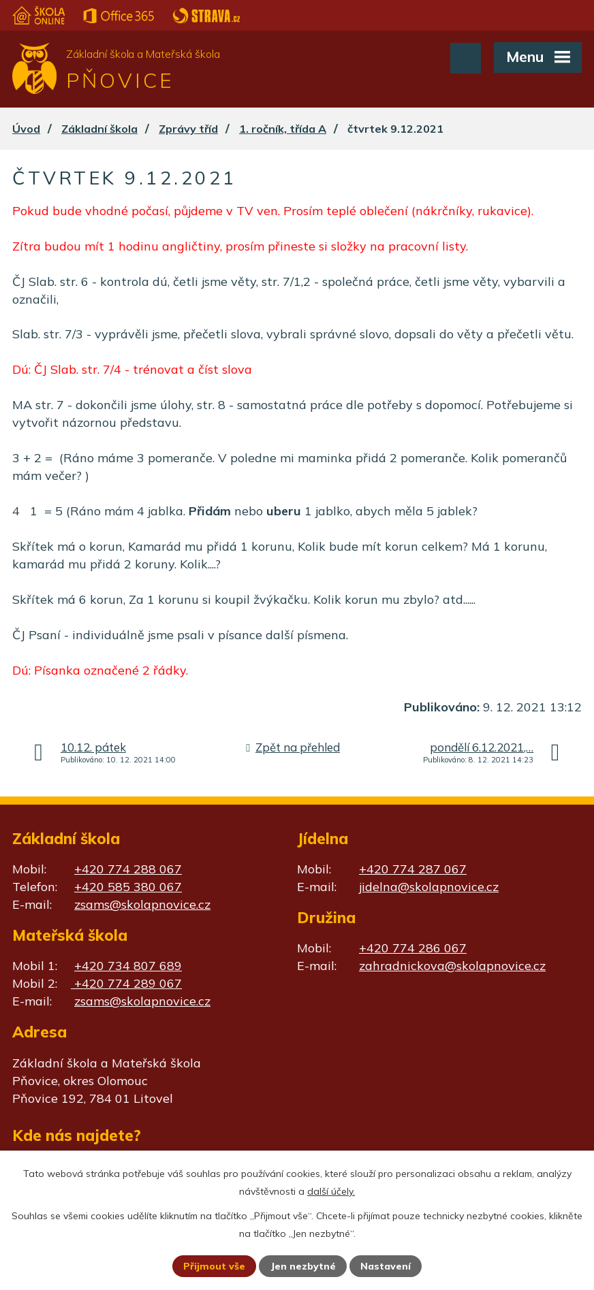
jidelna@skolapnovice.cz (429, 886)
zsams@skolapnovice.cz (142, 904)
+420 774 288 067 (128, 869)
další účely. (331, 1191)
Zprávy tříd (188, 128)
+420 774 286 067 (413, 948)
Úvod (26, 128)
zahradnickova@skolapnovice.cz (452, 965)
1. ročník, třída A (282, 128)
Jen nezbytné (303, 1266)
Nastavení (385, 1266)
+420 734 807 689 (128, 965)
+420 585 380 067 (128, 886)
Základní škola (99, 128)
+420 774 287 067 (413, 869)
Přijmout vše (214, 1266)
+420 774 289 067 (126, 983)
